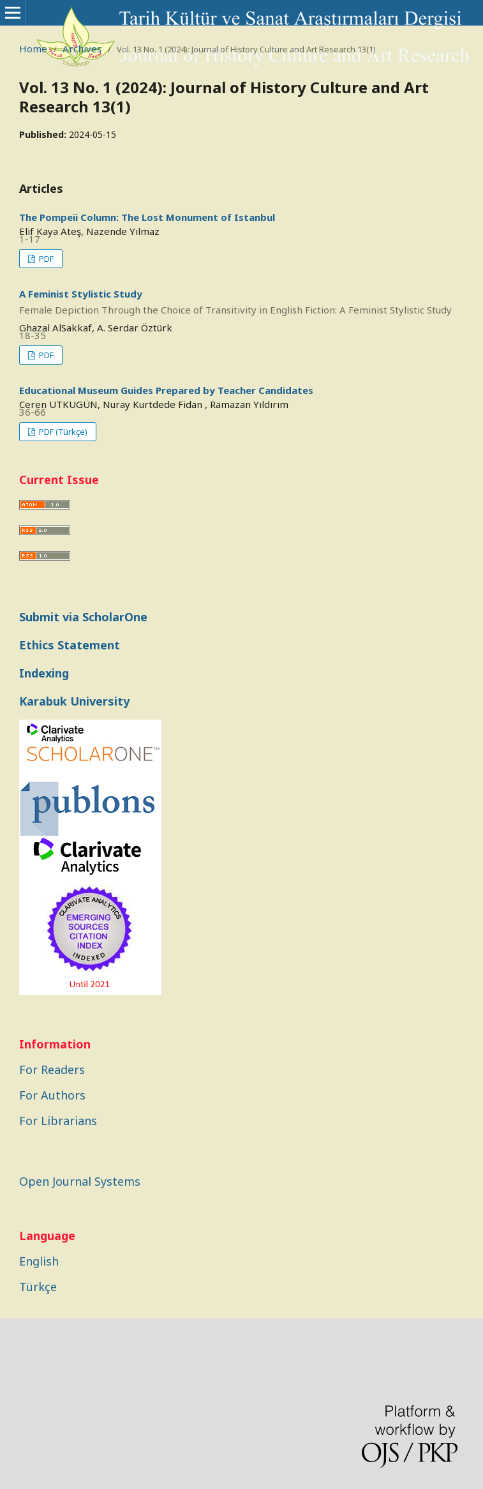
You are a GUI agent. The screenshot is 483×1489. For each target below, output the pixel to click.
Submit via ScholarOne (83, 616)
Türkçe (38, 1286)
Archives (82, 48)
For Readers (52, 1069)
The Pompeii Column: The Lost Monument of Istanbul (147, 217)
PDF (45, 258)
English (39, 1261)
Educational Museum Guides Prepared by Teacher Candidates (166, 390)
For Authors (52, 1095)
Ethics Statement (69, 645)
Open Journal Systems (79, 1181)
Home (33, 48)
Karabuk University (74, 701)
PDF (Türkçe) (62, 431)
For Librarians (58, 1120)
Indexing (44, 673)
